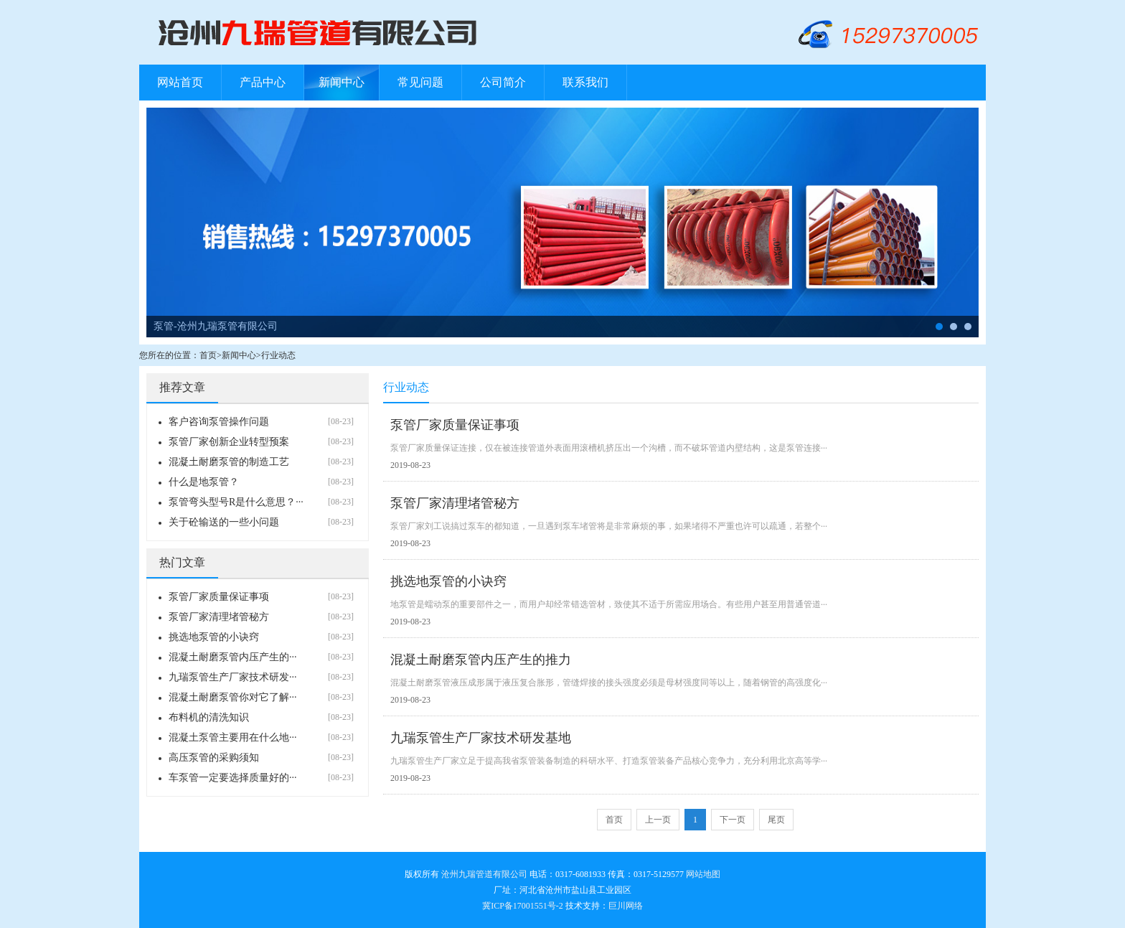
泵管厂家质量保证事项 (219, 596)
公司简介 (503, 82)
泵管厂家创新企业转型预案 (229, 441)
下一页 (732, 820)
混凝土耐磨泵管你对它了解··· (233, 697)
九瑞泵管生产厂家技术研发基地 (480, 738)
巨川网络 (625, 906)
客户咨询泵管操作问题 (219, 421)
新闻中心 (341, 82)
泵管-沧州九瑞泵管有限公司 (216, 326)
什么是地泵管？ (204, 482)
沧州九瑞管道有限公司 (484, 874)
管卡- (967, 326)
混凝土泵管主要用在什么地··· (233, 737)
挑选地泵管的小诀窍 (214, 637)
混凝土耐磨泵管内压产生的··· (233, 657)
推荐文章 (182, 387)
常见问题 (420, 82)
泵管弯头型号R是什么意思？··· (236, 502)
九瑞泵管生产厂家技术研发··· (233, 677)
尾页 (776, 820)
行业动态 (278, 355)
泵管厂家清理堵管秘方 (219, 616)
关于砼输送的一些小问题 (224, 522)
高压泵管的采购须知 (214, 757)
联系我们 (585, 82)
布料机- (953, 326)
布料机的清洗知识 (209, 717)
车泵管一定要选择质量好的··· (233, 777)
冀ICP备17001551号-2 (522, 906)
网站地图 (703, 874)
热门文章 (182, 562)
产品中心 (263, 82)
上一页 (658, 820)
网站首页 (180, 82)
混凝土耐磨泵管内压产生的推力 (480, 659)
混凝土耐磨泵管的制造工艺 (229, 461)
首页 (208, 355)
